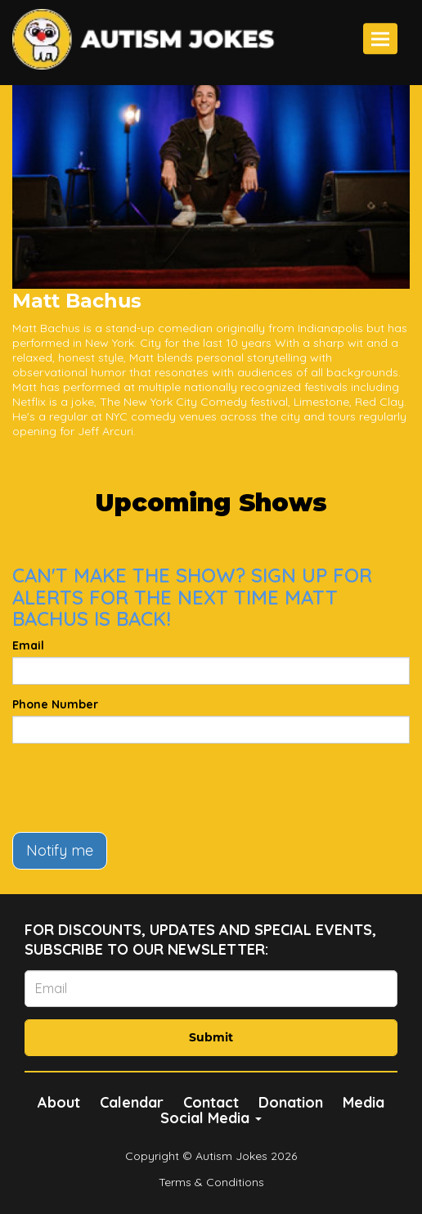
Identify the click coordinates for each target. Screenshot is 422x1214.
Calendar (132, 1102)
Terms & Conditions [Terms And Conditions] (211, 1182)
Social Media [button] (211, 1117)
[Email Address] (211, 988)
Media (363, 1102)
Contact (211, 1102)
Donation (290, 1102)
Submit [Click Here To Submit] (211, 1037)
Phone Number (55, 704)
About (59, 1102)
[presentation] (136, 788)
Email (28, 645)
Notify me (59, 850)
